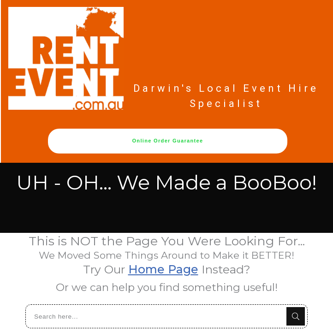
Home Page (163, 268)
